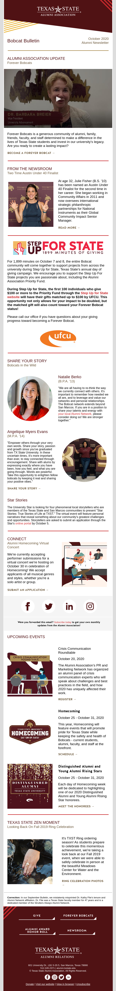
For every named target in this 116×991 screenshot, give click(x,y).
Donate (30, 984)
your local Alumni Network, (75, 413)
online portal (23, 523)
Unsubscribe (83, 984)
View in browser (65, 984)
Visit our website (45, 984)
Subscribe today (62, 622)
